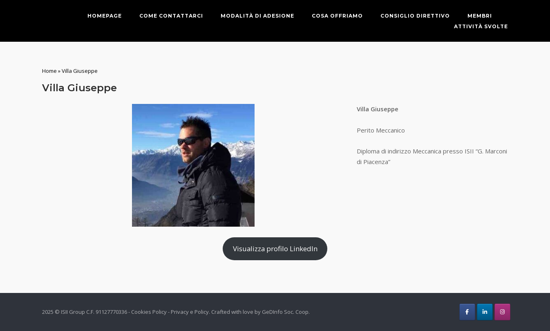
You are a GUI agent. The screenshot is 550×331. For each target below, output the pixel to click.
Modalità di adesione (257, 16)
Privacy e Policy (190, 311)
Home (49, 70)
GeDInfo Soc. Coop (285, 311)
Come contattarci (171, 16)
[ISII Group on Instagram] (502, 312)
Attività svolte (481, 26)
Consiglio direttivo (415, 16)
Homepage (104, 16)
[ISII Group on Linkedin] (485, 312)
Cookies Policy (149, 311)
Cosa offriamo (337, 16)
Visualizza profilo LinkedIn (275, 248)
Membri (479, 16)
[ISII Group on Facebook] (467, 312)
